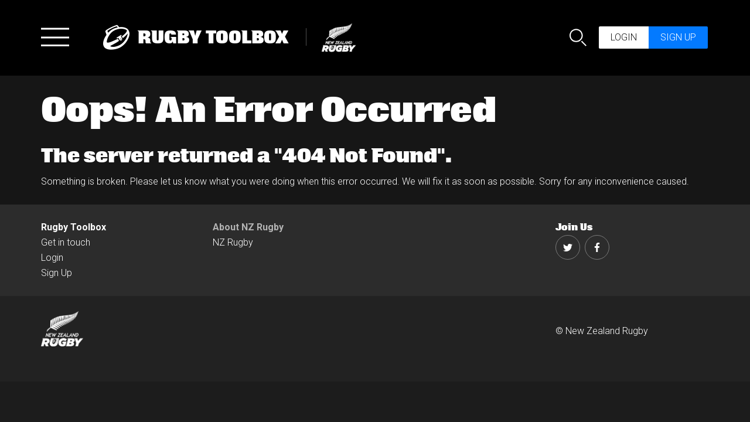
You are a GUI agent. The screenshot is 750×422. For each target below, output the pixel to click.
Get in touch (65, 242)
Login (624, 37)
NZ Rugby (233, 242)
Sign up (678, 37)
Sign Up (56, 272)
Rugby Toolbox (73, 227)
